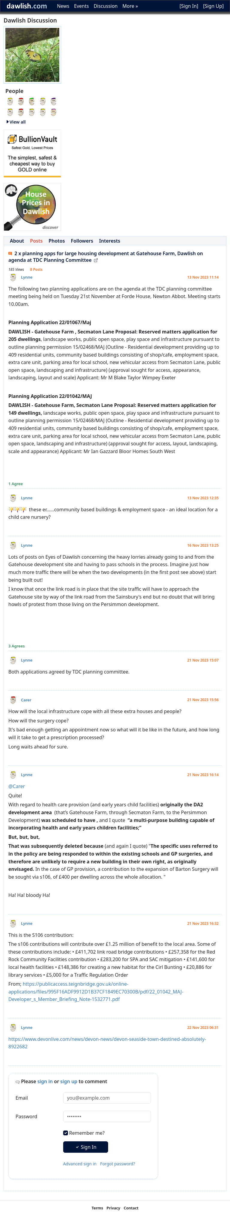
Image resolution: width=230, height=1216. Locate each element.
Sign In (85, 1147)
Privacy (113, 1208)
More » (130, 6)
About (17, 241)
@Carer (16, 786)
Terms (97, 1208)
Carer (26, 700)
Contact (131, 1208)
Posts (36, 241)
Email (22, 1098)
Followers (82, 241)
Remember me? (87, 1133)
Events (81, 6)
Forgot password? (117, 1164)
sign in (45, 1081)
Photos (57, 241)
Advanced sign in (80, 1164)
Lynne (26, 277)
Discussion (106, 6)
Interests (109, 241)
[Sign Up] (213, 6)
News (63, 6)
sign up (68, 1081)
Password (26, 1116)
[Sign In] (188, 6)
